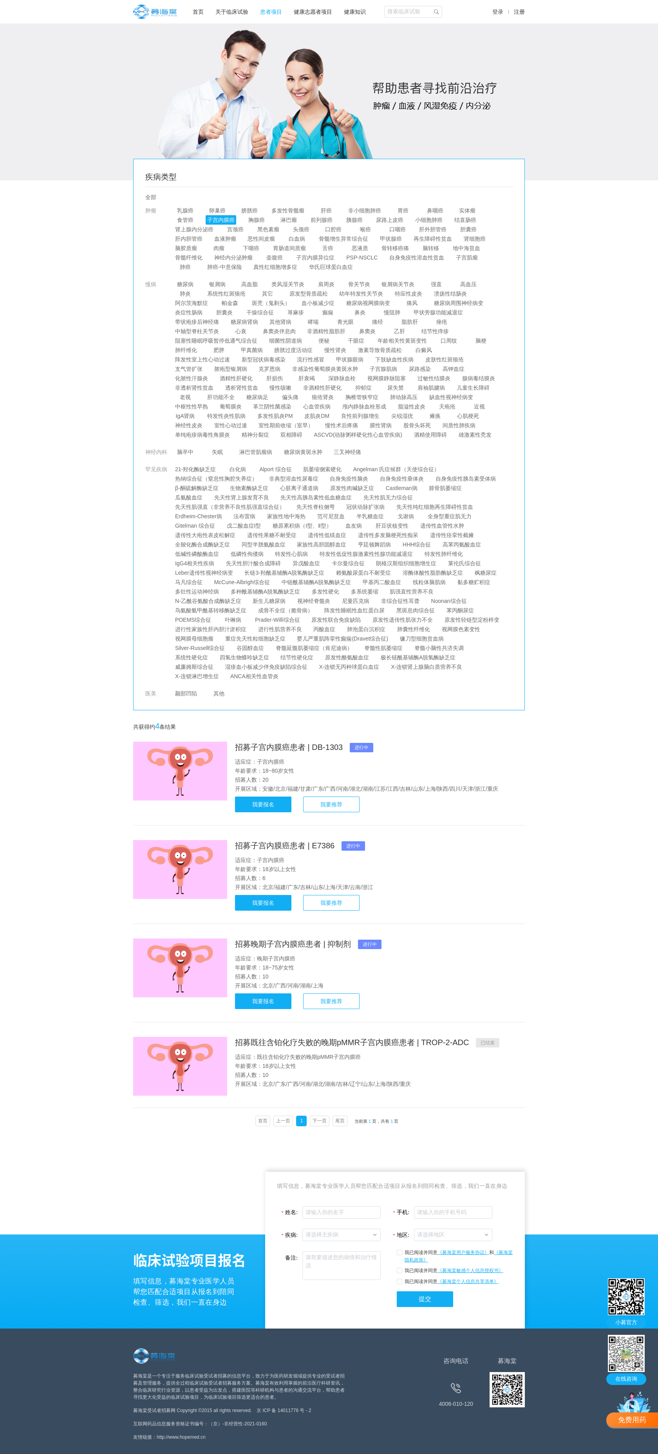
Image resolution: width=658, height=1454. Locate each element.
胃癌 (403, 210)
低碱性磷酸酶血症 (197, 554)
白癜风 (424, 350)
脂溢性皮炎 (411, 406)
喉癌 (365, 229)
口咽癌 (397, 229)
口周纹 (449, 341)
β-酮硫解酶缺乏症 (197, 488)
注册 (519, 12)
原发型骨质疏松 (308, 293)
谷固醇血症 (250, 648)
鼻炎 (360, 312)
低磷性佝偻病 (247, 554)
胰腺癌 (354, 220)
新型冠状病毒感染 (263, 359)
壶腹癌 (274, 257)
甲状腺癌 (390, 239)
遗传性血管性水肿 (442, 526)
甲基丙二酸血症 (382, 582)
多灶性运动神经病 (197, 591)
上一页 (283, 1121)
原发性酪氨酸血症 (347, 657)
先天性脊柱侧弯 (315, 507)
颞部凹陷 (186, 693)
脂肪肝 (409, 322)
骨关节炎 (359, 284)
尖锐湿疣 (402, 416)
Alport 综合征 (275, 469)
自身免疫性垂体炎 (401, 479)
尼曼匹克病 (355, 601)
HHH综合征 (416, 544)
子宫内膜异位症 (315, 257)
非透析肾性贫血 (194, 388)
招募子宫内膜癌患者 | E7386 (286, 845)
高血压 (468, 284)
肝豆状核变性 (392, 526)
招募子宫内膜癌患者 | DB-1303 (290, 747)
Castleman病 (401, 488)
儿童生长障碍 (473, 388)
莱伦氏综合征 (464, 563)
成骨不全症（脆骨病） (286, 610)
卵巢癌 (217, 210)
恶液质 (360, 248)
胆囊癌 (468, 229)
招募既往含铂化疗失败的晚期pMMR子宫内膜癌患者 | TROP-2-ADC (353, 1042)
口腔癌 (333, 229)
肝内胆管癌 (189, 239)
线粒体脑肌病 (429, 582)
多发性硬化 (325, 591)
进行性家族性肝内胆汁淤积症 (211, 629)
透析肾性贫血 (242, 388)
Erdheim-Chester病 (199, 516)
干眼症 (356, 341)
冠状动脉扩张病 (366, 507)
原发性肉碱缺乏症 (352, 488)
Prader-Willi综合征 (277, 620)
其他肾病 (280, 322)
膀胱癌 (249, 210)
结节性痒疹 (435, 331)
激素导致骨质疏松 (379, 350)
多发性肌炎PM (275, 416)
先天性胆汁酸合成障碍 (253, 563)
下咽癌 (251, 248)
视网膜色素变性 (461, 629)
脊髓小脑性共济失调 (439, 648)
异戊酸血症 (306, 563)
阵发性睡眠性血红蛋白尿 (355, 610)
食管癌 (185, 220)
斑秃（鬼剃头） (271, 303)
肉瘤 (219, 248)
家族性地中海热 (286, 516)
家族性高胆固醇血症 (322, 544)
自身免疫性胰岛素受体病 (465, 479)
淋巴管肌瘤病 (256, 452)
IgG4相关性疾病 (195, 563)
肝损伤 (274, 378)
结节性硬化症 (297, 657)
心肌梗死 (468, 416)
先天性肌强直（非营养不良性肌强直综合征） (230, 507)
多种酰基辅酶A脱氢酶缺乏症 (265, 591)
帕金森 (230, 303)
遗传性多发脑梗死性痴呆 (388, 535)
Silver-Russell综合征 (200, 648)
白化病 (238, 469)
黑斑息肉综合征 (415, 610)
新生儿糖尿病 (269, 601)
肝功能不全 (221, 397)
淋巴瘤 (288, 220)
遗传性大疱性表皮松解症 (205, 535)
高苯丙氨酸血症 (462, 544)
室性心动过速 (231, 425)
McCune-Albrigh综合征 (242, 582)
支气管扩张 (189, 369)
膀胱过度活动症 (294, 350)
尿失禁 (395, 388)
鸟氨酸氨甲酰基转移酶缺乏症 (211, 610)
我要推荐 (331, 804)
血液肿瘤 (225, 239)
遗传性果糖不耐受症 (272, 535)
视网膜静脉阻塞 (386, 378)
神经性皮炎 (189, 425)
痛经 (378, 322)
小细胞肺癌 (429, 220)
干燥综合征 (260, 312)
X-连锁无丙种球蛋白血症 (349, 667)
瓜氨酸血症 (189, 497)
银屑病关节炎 (398, 284)
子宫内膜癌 (221, 220)
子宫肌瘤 (466, 257)
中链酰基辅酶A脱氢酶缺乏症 (316, 582)
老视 (185, 397)
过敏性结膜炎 (434, 378)
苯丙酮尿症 (460, 610)
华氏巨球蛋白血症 (330, 267)
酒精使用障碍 (430, 435)
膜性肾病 (380, 425)
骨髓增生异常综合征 (343, 239)
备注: (291, 1258)
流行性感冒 (311, 359)
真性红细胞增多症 (275, 267)
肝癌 (326, 210)
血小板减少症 (318, 303)
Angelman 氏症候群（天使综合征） (396, 469)
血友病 (353, 526)
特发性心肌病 (292, 554)
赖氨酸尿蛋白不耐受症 (363, 573)
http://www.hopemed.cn (181, 1437)
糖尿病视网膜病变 (368, 303)
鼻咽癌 (435, 210)
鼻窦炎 (367, 331)
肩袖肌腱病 (431, 388)
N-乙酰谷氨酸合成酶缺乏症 (208, 601)
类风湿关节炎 (288, 284)
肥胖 (219, 350)
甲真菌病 (251, 350)
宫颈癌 (235, 229)
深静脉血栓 (342, 378)
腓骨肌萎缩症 (446, 488)
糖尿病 (185, 284)
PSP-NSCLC (362, 257)
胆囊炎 (224, 312)
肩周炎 (326, 284)
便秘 (324, 341)
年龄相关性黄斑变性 (402, 341)
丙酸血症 (324, 629)
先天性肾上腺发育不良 (242, 497)
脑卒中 (185, 452)
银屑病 (217, 284)
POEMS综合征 (193, 620)
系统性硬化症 (192, 657)
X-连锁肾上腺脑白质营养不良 (426, 667)
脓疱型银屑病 (231, 369)
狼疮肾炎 (323, 397)
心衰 (241, 331)
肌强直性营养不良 (411, 591)
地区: (403, 1235)
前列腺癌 (321, 220)
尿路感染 (419, 369)
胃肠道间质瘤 (289, 248)
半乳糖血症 (370, 516)
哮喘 (313, 322)
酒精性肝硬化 (236, 378)
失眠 (217, 452)
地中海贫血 (466, 248)
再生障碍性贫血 (433, 239)
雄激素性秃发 (475, 435)
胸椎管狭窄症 (362, 397)
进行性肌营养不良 (280, 629)
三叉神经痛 (348, 452)
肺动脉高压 (404, 397)
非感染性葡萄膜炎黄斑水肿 (325, 369)
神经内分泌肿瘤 (233, 257)
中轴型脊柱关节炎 (197, 331)
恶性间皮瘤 (261, 239)
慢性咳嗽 (280, 388)
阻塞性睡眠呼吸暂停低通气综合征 (216, 341)
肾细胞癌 (474, 239)
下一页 (320, 1121)
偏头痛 (290, 397)
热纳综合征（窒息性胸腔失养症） (216, 479)
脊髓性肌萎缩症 (383, 648)
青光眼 (345, 322)
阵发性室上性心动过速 (202, 359)
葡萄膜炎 (230, 406)
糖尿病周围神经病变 (458, 303)
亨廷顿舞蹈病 (374, 544)
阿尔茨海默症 (192, 303)
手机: (403, 1212)
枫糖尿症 (485, 573)
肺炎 (185, 293)
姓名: (291, 1212)
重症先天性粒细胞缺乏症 (255, 638)
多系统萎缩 (364, 591)
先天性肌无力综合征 (388, 497)
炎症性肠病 (189, 312)
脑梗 (481, 341)
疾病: (291, 1235)
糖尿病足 (257, 397)
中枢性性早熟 (192, 406)
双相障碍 (291, 435)
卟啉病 (233, 620)
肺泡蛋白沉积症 (366, 629)
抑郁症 (363, 388)
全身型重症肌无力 (449, 516)
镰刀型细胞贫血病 (421, 638)
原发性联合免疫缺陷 (336, 620)
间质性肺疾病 (459, 425)
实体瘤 (467, 210)
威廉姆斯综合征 (194, 667)
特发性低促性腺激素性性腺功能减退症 (366, 554)
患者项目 (271, 12)
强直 (436, 284)
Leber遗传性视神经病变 (204, 573)
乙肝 (399, 331)
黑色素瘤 (268, 229)
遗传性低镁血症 (327, 535)
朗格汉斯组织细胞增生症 (406, 563)
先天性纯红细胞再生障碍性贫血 (435, 507)
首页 (198, 12)
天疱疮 (447, 406)
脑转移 (431, 248)
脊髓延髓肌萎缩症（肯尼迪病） (314, 648)
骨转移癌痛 (395, 248)
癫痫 (328, 312)
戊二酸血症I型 (244, 526)
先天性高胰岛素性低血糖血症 (316, 497)
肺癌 (185, 267)
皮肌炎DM (317, 416)
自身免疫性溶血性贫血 (417, 257)
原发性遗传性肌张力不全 (402, 620)
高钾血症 (453, 369)
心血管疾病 (317, 406)
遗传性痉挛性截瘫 (451, 535)
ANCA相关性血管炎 (254, 676)
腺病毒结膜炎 (479, 378)
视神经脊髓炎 (314, 601)
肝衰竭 (306, 378)
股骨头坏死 (417, 425)
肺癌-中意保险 (224, 267)
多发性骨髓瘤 (288, 210)
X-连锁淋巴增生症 (197, 676)
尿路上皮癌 (390, 220)
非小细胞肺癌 (365, 210)
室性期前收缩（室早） (286, 425)
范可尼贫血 (331, 516)
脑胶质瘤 (186, 248)
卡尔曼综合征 (348, 563)
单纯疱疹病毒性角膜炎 (202, 435)
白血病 (297, 239)
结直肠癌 (465, 220)
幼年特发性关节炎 (361, 293)
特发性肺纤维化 (444, 554)
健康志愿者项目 (313, 12)
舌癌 (328, 248)
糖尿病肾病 (244, 322)
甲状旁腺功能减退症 (438, 312)
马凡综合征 (189, 582)
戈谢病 (406, 516)
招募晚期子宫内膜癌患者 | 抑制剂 (294, 944)
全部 (150, 197)
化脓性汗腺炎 (192, 378)
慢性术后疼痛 (342, 425)
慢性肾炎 (335, 350)
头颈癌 (301, 229)
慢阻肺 (392, 312)
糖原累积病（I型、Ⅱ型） (302, 526)
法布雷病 (244, 516)
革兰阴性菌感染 (272, 406)
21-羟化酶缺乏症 (195, 469)
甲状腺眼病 (349, 359)
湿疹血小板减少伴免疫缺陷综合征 (266, 667)
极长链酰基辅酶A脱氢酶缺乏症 (418, 657)
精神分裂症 (255, 435)
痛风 (412, 303)
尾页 (340, 1121)
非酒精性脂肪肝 (326, 331)
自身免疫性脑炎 (349, 479)
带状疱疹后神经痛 (197, 322)
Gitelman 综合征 (195, 526)
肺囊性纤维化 (414, 629)
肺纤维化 (186, 350)
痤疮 (442, 322)
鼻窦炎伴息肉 (279, 331)
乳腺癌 (185, 210)
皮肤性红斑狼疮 (444, 359)
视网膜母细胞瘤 (194, 638)
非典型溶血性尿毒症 (294, 479)
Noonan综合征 (449, 601)
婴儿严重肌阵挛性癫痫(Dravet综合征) (343, 638)
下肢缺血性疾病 (394, 359)
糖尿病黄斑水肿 (303, 452)
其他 (219, 693)
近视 (479, 406)
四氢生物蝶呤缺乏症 (244, 657)
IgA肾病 (185, 416)
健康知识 (355, 12)
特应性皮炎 (408, 293)
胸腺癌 (256, 220)
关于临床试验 (231, 12)
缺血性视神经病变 (451, 397)
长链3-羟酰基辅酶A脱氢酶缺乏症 (284, 573)
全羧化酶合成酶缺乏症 (202, 544)
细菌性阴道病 (286, 341)
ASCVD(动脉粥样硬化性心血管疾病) (358, 435)
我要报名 (263, 804)
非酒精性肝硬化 (322, 388)
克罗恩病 (269, 369)
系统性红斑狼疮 (226, 293)
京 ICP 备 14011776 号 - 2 (284, 1410)
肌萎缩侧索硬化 (322, 469)
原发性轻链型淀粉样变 (472, 620)
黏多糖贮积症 (474, 582)
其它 (267, 293)
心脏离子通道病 (299, 488)
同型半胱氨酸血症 (263, 544)
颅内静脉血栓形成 (364, 406)
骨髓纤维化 (189, 257)
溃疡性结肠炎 (450, 293)
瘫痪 (435, 416)
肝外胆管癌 (433, 229)
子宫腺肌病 (383, 369)
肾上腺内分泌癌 (194, 229)
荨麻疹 (296, 312)
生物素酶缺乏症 (249, 488)
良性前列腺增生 (360, 416)
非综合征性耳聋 (400, 601)
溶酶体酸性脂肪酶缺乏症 (433, 573)
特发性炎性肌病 (226, 416)
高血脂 (249, 284)
